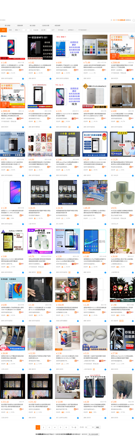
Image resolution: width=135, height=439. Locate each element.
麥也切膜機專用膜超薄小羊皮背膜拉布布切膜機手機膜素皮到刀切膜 (39, 163)
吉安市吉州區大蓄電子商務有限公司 (7, 361)
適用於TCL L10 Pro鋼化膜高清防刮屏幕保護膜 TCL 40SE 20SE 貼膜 (12, 211)
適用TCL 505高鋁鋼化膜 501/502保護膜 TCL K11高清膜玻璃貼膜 (40, 308)
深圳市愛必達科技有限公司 (62, 264)
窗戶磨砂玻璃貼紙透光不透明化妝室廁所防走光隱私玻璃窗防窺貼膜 (122, 163)
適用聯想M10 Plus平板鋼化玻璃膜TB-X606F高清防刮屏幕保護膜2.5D (95, 260)
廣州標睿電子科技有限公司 (35, 118)
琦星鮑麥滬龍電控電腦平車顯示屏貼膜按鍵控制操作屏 (39, 211)
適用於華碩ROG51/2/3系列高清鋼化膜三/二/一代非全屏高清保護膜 (95, 308)
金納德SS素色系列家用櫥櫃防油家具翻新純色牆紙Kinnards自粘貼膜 (95, 66)
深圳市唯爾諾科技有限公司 (7, 215)
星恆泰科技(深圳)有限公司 (117, 409)
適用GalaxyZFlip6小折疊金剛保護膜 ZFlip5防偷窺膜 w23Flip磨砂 (67, 163)
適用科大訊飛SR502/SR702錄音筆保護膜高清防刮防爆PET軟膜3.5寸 (12, 163)
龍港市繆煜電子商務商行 (90, 215)
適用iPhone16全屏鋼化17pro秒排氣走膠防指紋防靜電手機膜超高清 (95, 211)
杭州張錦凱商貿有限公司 (62, 215)
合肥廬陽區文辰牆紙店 (62, 312)
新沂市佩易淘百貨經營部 (7, 409)
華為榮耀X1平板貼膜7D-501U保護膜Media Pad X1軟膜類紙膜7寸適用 (67, 66)
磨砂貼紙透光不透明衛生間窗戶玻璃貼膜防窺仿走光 (39, 357)
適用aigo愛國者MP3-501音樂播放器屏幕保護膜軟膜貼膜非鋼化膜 (40, 66)
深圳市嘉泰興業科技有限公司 (62, 167)
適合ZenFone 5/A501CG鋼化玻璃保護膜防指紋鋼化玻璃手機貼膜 (12, 260)
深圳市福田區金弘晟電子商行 (90, 409)
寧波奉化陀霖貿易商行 (117, 167)
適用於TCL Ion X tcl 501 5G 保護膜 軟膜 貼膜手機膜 (67, 115)
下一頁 (73, 427)
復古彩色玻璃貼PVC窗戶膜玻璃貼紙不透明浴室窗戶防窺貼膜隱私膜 (67, 405)
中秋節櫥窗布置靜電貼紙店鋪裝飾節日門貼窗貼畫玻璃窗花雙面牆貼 (67, 308)
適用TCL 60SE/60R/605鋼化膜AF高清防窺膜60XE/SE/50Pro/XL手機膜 (67, 357)
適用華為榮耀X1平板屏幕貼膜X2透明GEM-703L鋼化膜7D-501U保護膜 (12, 308)
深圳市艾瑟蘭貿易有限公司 (90, 312)
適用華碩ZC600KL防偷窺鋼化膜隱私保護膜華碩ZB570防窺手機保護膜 (95, 405)
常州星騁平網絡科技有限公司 (35, 215)
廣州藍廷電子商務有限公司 (35, 361)
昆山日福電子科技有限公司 (117, 215)
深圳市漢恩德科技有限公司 (90, 167)
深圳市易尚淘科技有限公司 (7, 167)
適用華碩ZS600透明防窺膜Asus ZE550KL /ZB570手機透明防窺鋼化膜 (122, 405)
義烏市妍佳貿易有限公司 (117, 312)
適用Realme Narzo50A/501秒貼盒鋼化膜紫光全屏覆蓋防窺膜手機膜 (122, 357)
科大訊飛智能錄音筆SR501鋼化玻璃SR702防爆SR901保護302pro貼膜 (40, 115)
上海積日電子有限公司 (90, 361)
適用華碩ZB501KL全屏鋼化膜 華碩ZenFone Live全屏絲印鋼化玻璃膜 (67, 260)
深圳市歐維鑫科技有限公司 (117, 361)
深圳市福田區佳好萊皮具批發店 (7, 312)
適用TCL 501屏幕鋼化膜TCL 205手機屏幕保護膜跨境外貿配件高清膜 (12, 66)
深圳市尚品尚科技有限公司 (90, 118)
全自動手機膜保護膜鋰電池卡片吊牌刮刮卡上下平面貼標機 (122, 66)
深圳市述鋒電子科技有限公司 (62, 361)
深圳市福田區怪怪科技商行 (117, 118)
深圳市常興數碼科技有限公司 (35, 167)
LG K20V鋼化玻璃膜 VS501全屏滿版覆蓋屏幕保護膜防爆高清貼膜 (122, 115)
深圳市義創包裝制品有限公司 (62, 70)
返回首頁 (84, 434)
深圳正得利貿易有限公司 (90, 70)
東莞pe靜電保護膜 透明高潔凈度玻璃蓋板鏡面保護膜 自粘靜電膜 (40, 260)
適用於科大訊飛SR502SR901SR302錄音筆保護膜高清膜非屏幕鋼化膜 (95, 163)
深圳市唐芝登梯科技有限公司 (62, 118)
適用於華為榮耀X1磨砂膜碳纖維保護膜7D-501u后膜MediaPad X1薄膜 (95, 115)
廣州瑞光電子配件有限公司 (35, 70)
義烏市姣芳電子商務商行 (62, 409)
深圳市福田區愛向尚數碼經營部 (7, 70)
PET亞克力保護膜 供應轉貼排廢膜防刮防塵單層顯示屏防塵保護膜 (122, 211)
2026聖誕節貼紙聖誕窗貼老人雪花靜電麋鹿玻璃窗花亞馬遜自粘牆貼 (122, 308)
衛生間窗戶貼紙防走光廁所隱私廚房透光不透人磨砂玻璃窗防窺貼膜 (12, 405)
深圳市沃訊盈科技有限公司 (90, 264)
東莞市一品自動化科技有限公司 (117, 70)
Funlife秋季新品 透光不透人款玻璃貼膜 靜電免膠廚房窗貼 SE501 (122, 260)
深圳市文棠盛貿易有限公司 (35, 409)
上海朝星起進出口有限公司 (117, 264)
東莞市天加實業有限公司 (35, 264)
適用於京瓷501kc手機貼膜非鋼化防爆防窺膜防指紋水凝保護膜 (12, 357)
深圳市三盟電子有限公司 (7, 264)
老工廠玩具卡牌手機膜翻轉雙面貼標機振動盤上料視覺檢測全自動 (12, 115)
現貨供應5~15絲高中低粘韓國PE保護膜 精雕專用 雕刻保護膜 (95, 357)
